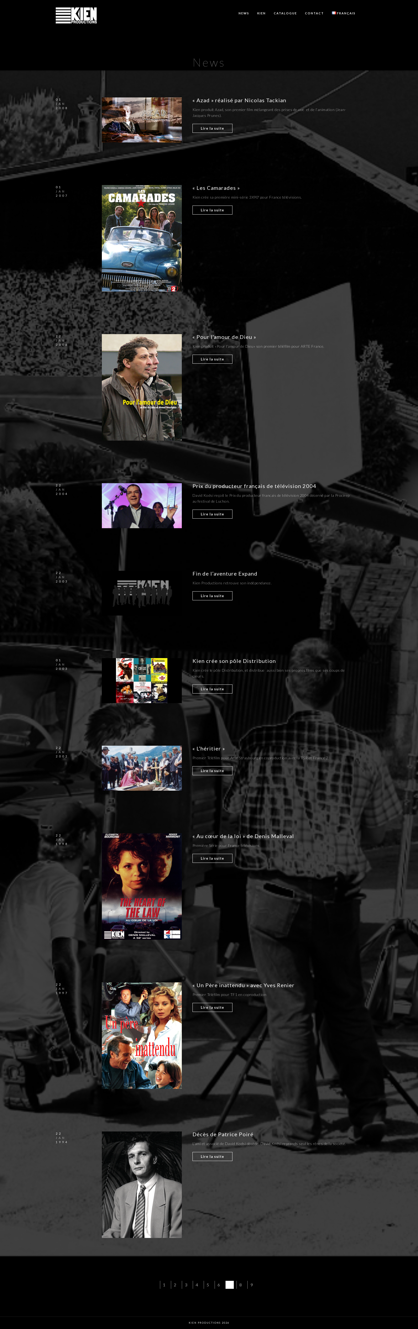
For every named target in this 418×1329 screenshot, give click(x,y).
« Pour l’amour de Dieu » (224, 337)
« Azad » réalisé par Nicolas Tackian (239, 100)
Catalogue (285, 13)
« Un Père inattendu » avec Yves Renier (243, 985)
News (244, 13)
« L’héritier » (208, 748)
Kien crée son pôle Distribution (234, 661)
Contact (314, 13)
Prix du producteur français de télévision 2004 (254, 486)
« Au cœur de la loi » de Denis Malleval (243, 836)
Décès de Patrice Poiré (223, 1134)
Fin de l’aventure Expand (225, 573)
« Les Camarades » (216, 187)
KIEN (261, 13)
